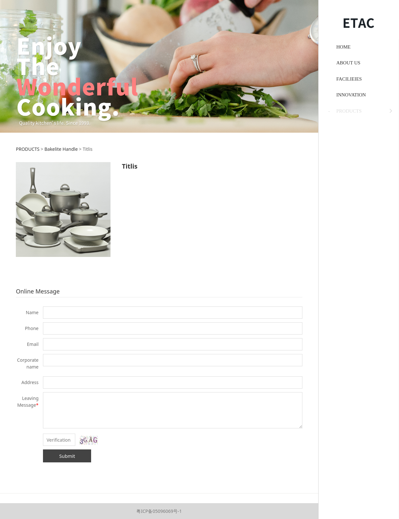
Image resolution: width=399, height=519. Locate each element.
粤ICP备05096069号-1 (159, 511)
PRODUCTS (27, 149)
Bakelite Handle (61, 149)
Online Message (37, 291)
